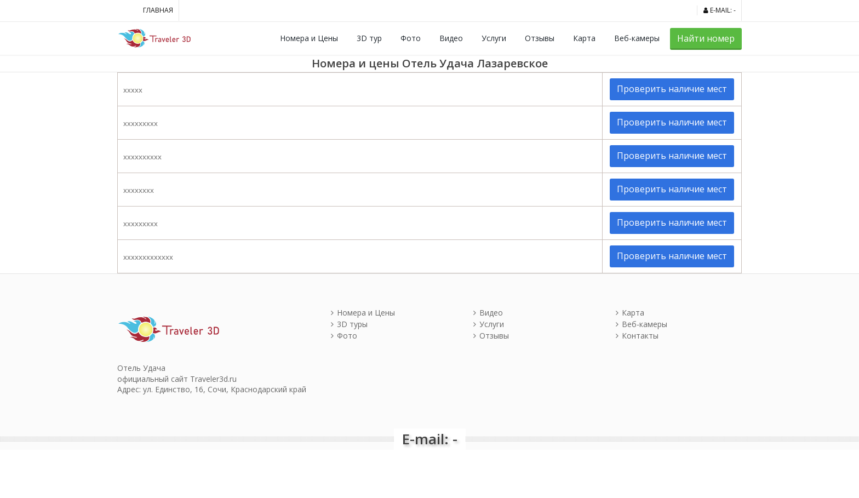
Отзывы (539, 38)
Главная (158, 10)
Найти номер (706, 38)
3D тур (369, 38)
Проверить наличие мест (672, 89)
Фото (410, 38)
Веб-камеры (637, 38)
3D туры (349, 324)
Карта (584, 38)
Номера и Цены (309, 38)
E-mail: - (719, 10)
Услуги (494, 38)
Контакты (637, 335)
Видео (451, 38)
